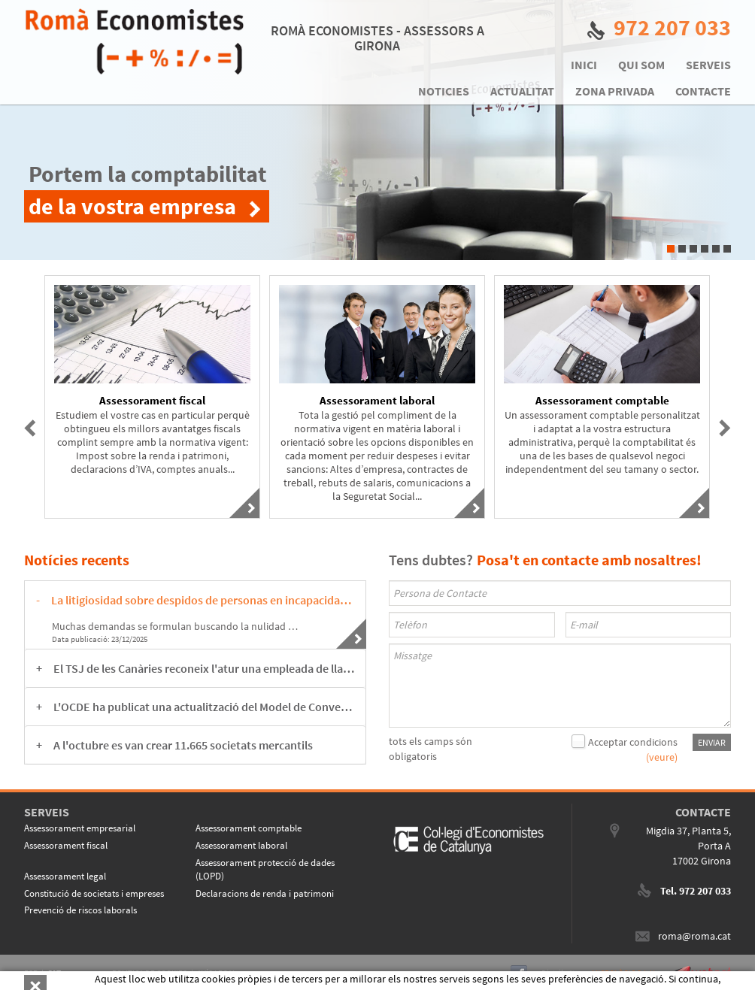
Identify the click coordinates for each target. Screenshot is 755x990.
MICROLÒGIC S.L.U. (624, 972)
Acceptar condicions (633, 742)
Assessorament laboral (241, 845)
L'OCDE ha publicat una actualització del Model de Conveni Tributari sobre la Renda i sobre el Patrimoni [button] (203, 706)
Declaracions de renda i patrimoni (265, 893)
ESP (31, 972)
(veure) (662, 757)
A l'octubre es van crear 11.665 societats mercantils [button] (183, 744)
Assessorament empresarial (79, 828)
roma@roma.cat (694, 936)
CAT (54, 972)
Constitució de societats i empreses (94, 893)
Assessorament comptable (249, 828)
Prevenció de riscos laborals (80, 910)
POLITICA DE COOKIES (149, 972)
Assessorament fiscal (66, 845)
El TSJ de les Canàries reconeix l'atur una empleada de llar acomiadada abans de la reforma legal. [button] (203, 668)
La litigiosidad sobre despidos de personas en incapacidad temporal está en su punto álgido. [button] (202, 599)
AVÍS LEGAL (216, 972)
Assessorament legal (65, 876)
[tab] (195, 600)
